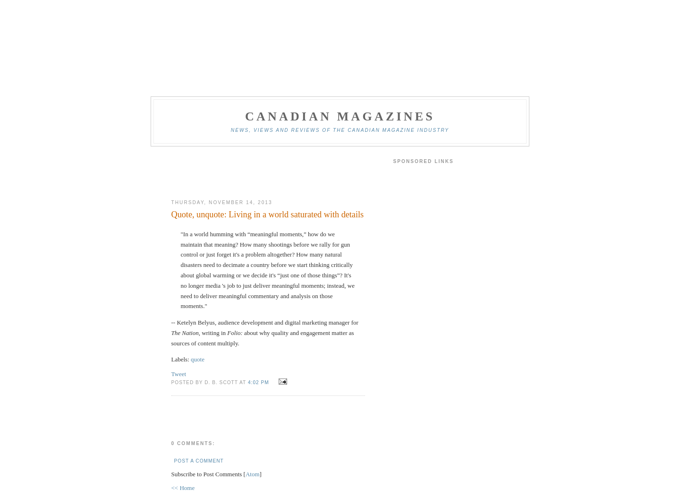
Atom (253, 474)
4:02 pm (259, 382)
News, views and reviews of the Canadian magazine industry (340, 130)
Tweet (179, 374)
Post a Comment (199, 461)
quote (197, 359)
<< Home (183, 487)
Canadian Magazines (340, 116)
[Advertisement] (268, 173)
